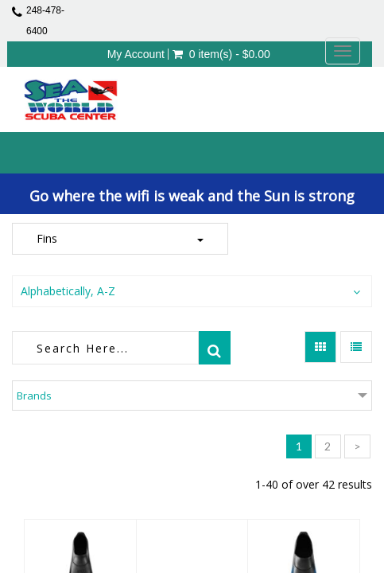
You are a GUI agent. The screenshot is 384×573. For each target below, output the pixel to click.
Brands (34, 395)
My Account (136, 54)
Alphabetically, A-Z (68, 290)
